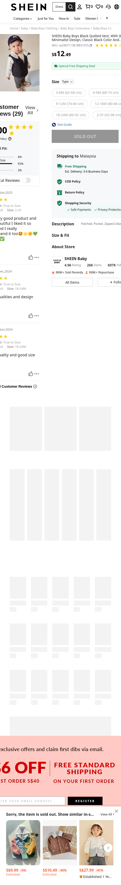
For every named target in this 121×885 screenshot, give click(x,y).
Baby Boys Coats (104, 28)
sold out (85, 136)
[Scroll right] (107, 18)
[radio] (69, 92)
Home (14, 28)
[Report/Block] (37, 257)
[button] (59, 6)
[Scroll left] (101, 18)
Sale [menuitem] (77, 18)
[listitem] (23, 849)
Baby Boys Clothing (44, 28)
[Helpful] (31, 257)
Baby (24, 28)
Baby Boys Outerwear (75, 28)
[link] (89, 6)
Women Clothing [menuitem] (97, 18)
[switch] (26, 180)
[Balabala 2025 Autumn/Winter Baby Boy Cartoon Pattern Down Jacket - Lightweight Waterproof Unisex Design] (96, 842)
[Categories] (23, 18)
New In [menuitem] (64, 18)
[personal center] (79, 7)
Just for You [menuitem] (46, 18)
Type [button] (67, 81)
